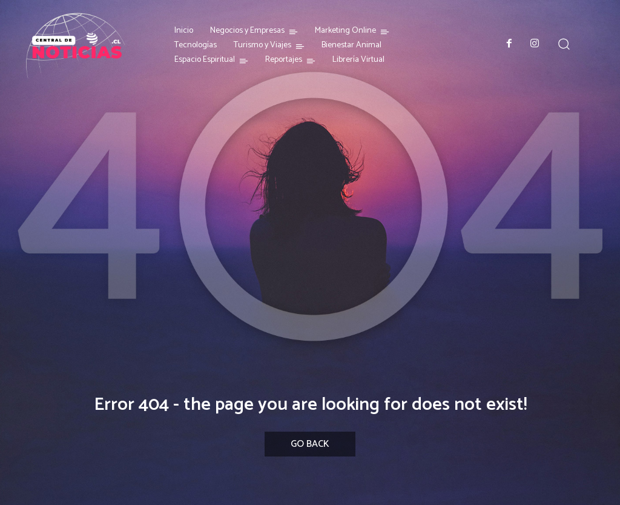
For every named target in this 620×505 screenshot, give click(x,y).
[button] (564, 43)
